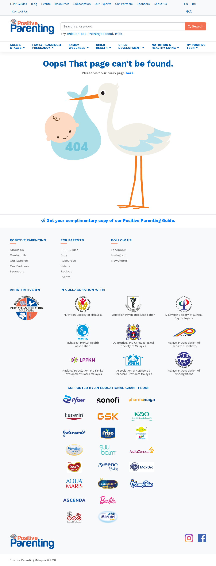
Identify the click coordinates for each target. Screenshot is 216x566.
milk (118, 34)
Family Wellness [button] (77, 46)
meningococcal (100, 34)
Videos (65, 266)
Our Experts (103, 3)
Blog (34, 3)
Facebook (118, 250)
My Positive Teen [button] (195, 46)
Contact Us (20, 11)
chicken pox (76, 34)
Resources (62, 3)
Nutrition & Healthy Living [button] (164, 46)
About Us (160, 3)
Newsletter (119, 260)
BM (194, 3)
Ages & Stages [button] (16, 46)
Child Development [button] (130, 46)
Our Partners (124, 3)
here (130, 73)
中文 (189, 11)
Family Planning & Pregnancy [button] (46, 46)
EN (186, 3)
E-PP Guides (18, 3)
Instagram (118, 255)
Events (46, 3)
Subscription (82, 3)
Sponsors (143, 3)
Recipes (66, 271)
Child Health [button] (102, 46)
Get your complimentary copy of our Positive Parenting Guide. (110, 220)
